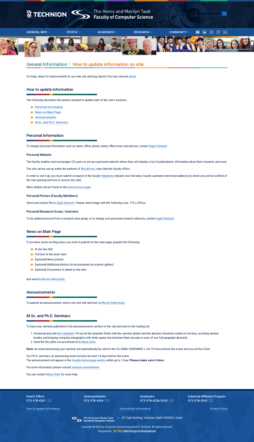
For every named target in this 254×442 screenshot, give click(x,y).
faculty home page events (88, 360)
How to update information (43, 408)
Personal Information (49, 107)
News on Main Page (48, 112)
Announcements (45, 117)
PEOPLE (74, 32)
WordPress (88, 168)
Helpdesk (107, 176)
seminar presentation (85, 367)
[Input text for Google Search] (208, 13)
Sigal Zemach (158, 146)
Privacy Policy (219, 408)
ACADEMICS (107, 32)
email (132, 76)
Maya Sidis (88, 342)
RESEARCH (143, 32)
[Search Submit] (224, 13)
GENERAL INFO (38, 32)
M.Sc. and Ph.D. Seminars (51, 122)
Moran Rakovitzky (53, 279)
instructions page (79, 187)
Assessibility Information (135, 408)
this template (65, 333)
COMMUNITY (179, 32)
